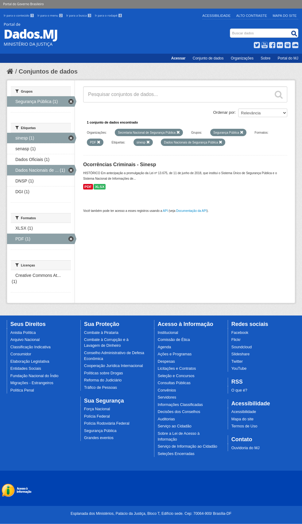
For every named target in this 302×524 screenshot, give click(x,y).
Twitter (237, 361)
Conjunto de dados (208, 58)
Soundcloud (241, 347)
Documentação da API (191, 210)
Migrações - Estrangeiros (31, 383)
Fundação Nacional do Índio (34, 376)
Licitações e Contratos (177, 368)
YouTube (239, 368)
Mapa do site (242, 419)
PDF (88, 187)
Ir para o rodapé (108, 15)
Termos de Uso (244, 426)
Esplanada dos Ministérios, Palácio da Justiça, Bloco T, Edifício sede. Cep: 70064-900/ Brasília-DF (151, 513)
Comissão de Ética (174, 340)
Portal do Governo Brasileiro (23, 4)
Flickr (236, 340)
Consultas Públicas (174, 383)
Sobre (265, 58)
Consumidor (20, 354)
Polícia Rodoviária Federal (107, 423)
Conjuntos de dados (48, 71)
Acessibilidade (216, 15)
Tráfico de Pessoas (100, 387)
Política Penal (22, 390)
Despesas (166, 361)
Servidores (167, 397)
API (165, 210)
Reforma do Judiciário (103, 380)
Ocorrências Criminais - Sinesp (119, 164)
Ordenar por (224, 112)
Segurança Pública (100, 431)
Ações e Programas (175, 354)
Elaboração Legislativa (29, 361)
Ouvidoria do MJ (245, 448)
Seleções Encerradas (176, 454)
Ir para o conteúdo (19, 15)
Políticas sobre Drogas (103, 373)
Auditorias (166, 419)
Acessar (178, 58)
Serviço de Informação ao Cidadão (187, 446)
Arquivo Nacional (25, 340)
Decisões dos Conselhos (179, 412)
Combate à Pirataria (101, 333)
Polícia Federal (97, 416)
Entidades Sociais (25, 368)
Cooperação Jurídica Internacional (113, 366)
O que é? (239, 390)
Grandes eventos (99, 438)
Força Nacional (97, 409)
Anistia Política (23, 333)
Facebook (239, 333)
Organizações (242, 58)
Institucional (168, 333)
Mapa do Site (285, 15)
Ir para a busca (79, 15)
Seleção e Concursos (176, 376)
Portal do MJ (288, 58)
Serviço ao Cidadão (175, 426)
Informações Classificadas (180, 405)
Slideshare (240, 354)
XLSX (99, 187)
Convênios (167, 390)
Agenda (164, 347)
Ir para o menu (50, 15)
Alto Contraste (251, 15)
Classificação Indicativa (30, 347)
